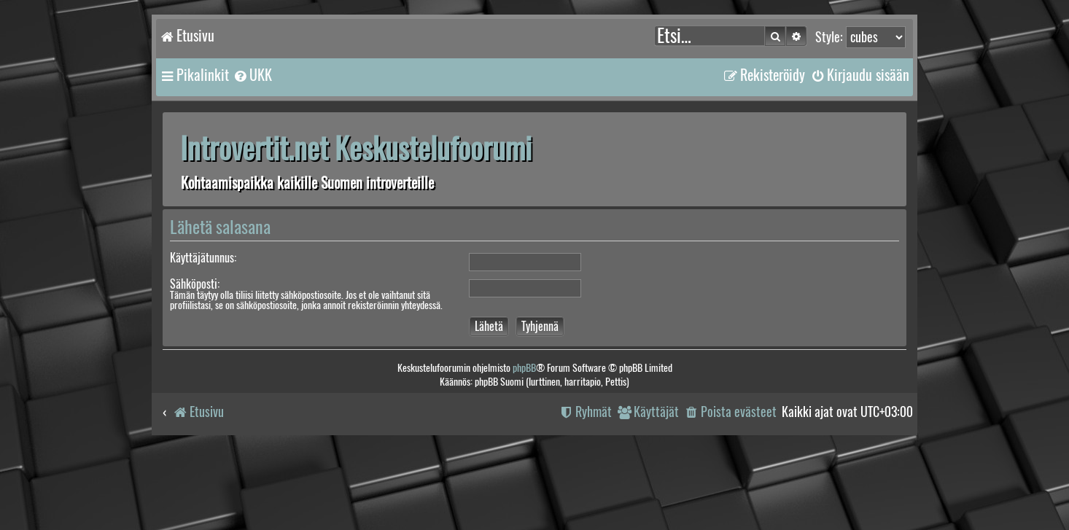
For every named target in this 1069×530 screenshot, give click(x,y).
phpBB (524, 368)
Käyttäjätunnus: (203, 257)
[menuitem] (252, 75)
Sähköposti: (194, 284)
